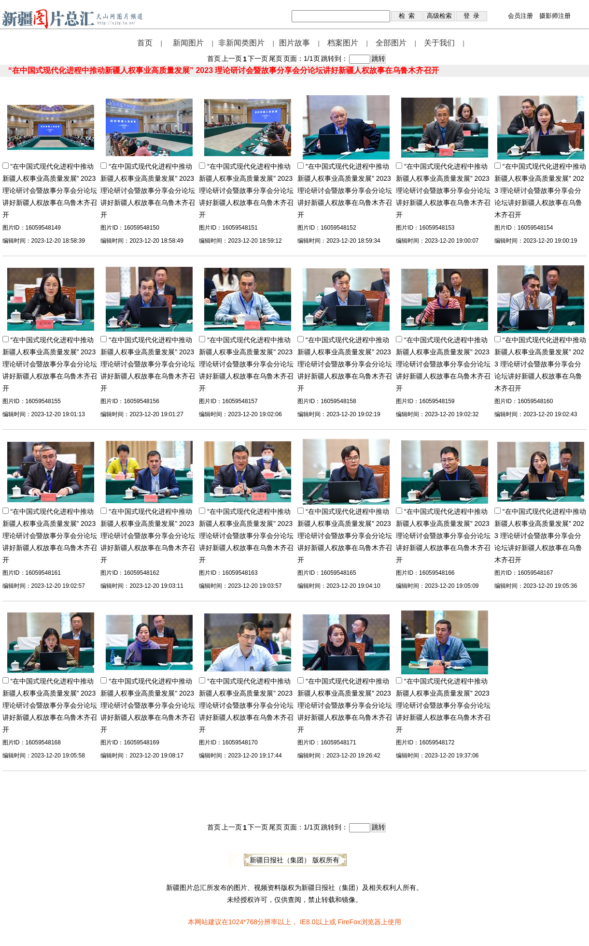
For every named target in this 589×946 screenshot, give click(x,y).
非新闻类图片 (241, 43)
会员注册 (520, 15)
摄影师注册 (555, 15)
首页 (145, 43)
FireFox (348, 922)
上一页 (232, 58)
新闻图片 (188, 43)
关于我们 (439, 43)
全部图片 (391, 43)
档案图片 (342, 43)
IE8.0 (308, 922)
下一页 (258, 58)
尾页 (275, 58)
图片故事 (294, 43)
